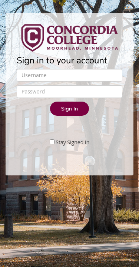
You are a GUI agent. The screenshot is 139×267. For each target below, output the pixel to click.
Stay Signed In (70, 142)
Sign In (69, 108)
